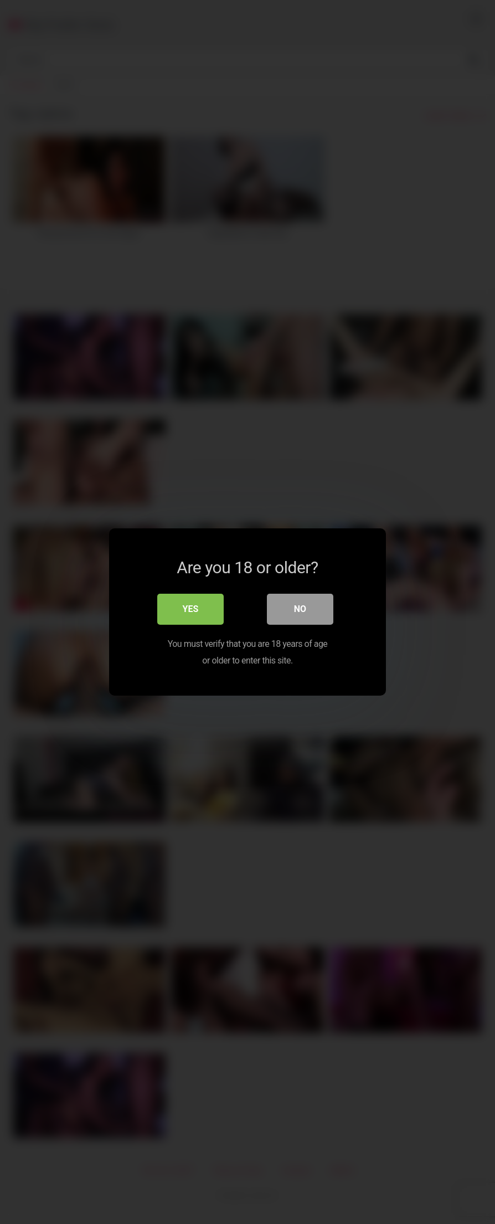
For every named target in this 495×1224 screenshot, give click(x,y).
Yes (191, 609)
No (300, 609)
